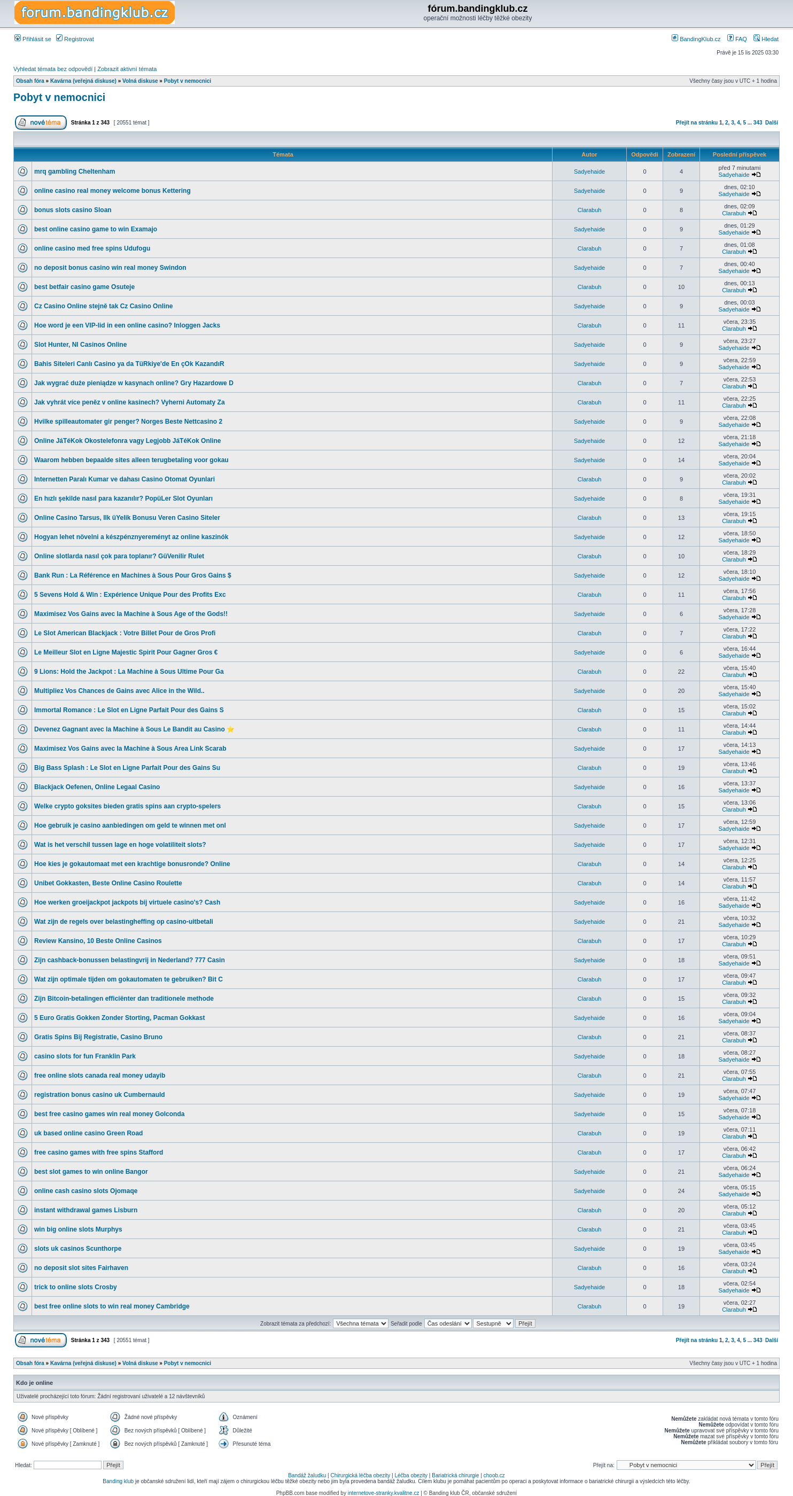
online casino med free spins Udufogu (92, 248)
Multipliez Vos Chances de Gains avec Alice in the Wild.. (119, 691)
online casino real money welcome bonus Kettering (112, 190)
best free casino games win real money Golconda (109, 1114)
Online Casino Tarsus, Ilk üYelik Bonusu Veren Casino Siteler (127, 517)
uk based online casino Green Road (88, 1133)
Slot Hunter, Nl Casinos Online (80, 344)
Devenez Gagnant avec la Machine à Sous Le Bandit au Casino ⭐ (134, 729)
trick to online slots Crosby (75, 1287)
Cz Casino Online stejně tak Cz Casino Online (103, 306)
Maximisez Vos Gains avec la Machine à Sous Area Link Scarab (130, 748)
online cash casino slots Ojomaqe (85, 1191)
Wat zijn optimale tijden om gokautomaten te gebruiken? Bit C (128, 979)
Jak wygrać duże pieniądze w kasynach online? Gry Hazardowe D (134, 383)
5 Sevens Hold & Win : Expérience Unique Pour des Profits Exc (130, 594)
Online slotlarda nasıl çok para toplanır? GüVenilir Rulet (119, 556)
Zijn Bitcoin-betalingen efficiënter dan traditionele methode (124, 998)
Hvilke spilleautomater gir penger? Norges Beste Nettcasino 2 (128, 421)
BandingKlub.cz (696, 39)
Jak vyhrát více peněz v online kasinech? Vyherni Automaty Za (129, 402)
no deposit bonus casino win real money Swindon (110, 267)
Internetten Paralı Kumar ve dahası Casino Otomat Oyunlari (124, 479)
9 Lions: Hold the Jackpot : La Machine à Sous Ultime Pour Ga (129, 671)
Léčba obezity (410, 1475)
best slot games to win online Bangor (91, 1171)
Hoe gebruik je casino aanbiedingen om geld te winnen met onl (130, 825)
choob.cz (494, 1475)
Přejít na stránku (697, 123)
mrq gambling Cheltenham (74, 171)
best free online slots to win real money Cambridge (112, 1306)
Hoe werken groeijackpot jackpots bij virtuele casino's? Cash (127, 902)
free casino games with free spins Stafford (98, 1152)
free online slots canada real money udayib (99, 1075)
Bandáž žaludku (307, 1475)
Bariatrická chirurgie (455, 1475)
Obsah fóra (30, 81)
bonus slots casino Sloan (73, 210)
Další (771, 123)
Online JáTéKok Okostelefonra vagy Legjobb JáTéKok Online (127, 441)
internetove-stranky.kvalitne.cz (383, 1493)
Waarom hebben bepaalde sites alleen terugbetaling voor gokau (131, 460)
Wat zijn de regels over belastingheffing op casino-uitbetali (123, 921)
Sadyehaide (589, 171)
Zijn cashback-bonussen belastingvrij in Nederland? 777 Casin (129, 960)
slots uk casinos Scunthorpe (77, 1248)
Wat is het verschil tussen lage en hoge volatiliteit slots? (120, 844)
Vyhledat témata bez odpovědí (52, 69)
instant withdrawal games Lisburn (85, 1210)
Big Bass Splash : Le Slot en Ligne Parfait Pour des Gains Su (127, 768)
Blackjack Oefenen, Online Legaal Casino (97, 787)
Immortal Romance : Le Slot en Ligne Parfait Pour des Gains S (129, 710)
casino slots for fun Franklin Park (85, 1056)
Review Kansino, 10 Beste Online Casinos (98, 941)
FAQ (737, 39)
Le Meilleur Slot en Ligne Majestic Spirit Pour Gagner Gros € (125, 652)
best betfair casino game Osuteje (84, 287)
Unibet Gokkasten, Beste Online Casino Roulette (108, 883)
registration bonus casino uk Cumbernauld (99, 1094)
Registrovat (75, 39)
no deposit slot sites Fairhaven (81, 1268)
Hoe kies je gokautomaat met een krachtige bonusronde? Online (132, 864)
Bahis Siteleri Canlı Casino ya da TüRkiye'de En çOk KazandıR (129, 364)
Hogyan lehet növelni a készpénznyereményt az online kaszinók (131, 537)
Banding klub (118, 1481)
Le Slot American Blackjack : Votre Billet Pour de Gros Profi (124, 633)
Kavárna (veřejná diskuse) (83, 81)
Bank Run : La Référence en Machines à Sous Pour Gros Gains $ (132, 575)
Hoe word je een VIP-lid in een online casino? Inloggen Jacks (127, 325)
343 (758, 123)
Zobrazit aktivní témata (127, 69)
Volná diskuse (140, 81)
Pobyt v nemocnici (187, 81)
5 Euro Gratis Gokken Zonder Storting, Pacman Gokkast (119, 1018)
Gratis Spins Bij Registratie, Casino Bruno (98, 1037)
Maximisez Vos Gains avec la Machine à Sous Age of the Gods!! (131, 614)
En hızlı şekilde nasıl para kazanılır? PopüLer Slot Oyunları (123, 498)
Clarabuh (590, 210)
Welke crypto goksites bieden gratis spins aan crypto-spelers (127, 806)
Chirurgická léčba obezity (361, 1475)
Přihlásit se (32, 39)
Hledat (766, 39)
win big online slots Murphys (78, 1229)
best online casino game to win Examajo (95, 229)
